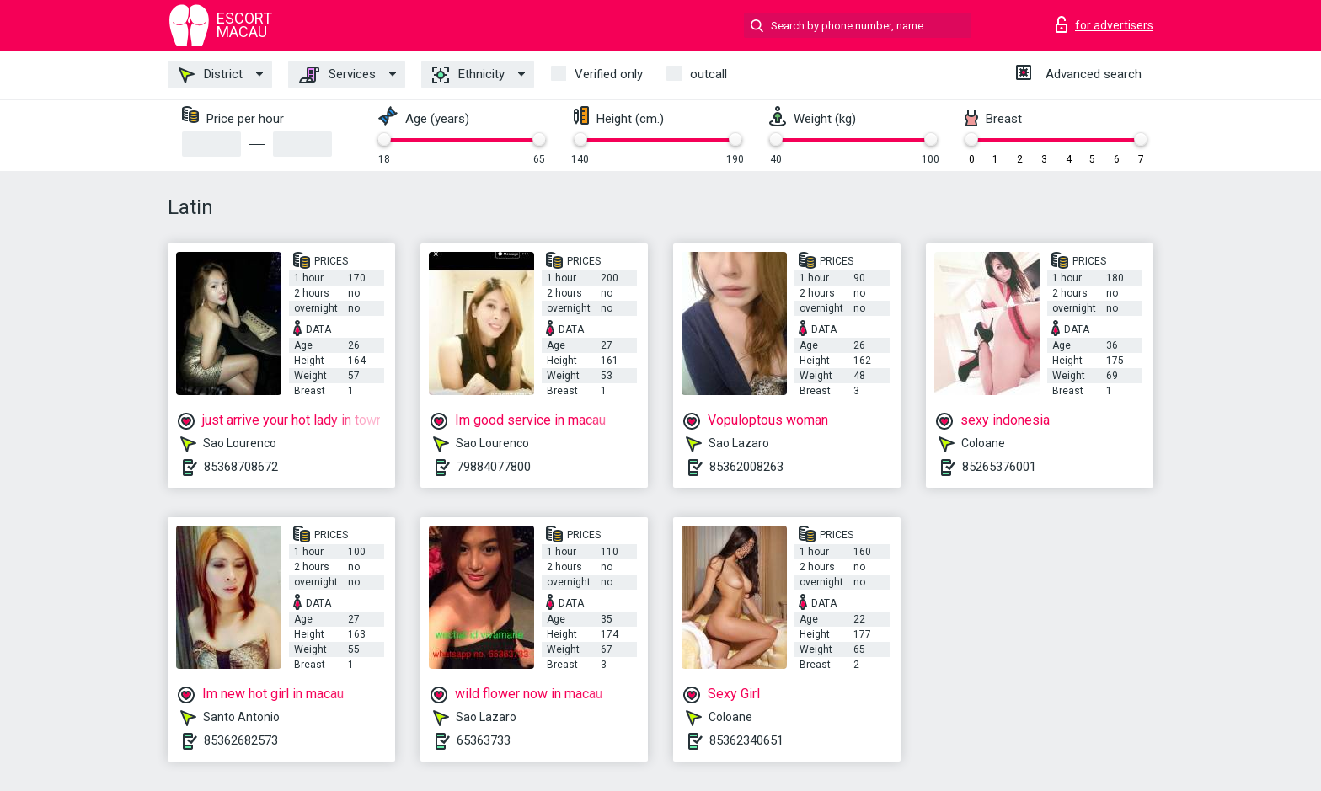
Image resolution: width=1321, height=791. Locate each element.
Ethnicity (468, 75)
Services (337, 75)
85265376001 (999, 466)
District (211, 75)
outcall (708, 74)
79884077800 (494, 466)
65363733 (484, 740)
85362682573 (241, 740)
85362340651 (746, 740)
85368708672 (241, 466)
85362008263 (746, 466)
